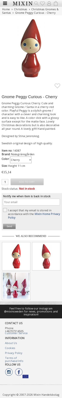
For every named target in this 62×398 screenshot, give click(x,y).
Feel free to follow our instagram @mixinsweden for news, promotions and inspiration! (31, 311)
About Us (11, 343)
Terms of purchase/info (14, 359)
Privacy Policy (13, 353)
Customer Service (16, 333)
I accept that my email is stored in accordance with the (31, 213)
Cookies (10, 348)
